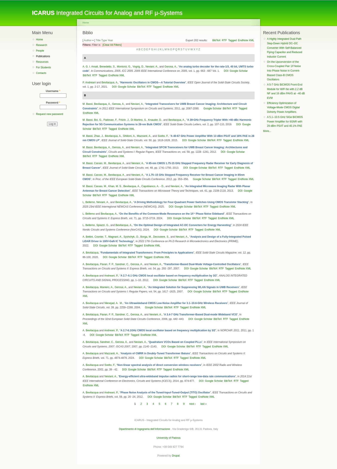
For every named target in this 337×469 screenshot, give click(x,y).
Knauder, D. (155, 119)
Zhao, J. (98, 135)
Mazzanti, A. (144, 135)
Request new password (49, 114)
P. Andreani (89, 82)
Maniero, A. (106, 287)
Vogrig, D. (138, 66)
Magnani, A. (115, 236)
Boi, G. (98, 119)
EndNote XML (246, 40)
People (40, 50)
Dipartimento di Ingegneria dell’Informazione (144, 429)
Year (110, 40)
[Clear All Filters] (112, 44)
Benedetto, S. (107, 66)
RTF (224, 40)
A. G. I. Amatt (90, 66)
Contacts (41, 73)
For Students (43, 67)
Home (39, 39)
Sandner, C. (122, 264)
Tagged (232, 40)
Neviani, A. (152, 66)
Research (41, 45)
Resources (42, 61)
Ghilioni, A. (129, 135)
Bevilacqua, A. (109, 82)
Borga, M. (146, 236)
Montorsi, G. (124, 66)
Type (104, 40)
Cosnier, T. (100, 236)
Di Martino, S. (139, 119)
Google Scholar (239, 70)
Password (53, 102)
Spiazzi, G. (102, 225)
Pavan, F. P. (107, 264)
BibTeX (216, 40)
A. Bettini (88, 236)
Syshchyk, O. (131, 236)
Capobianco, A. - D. (152, 186)
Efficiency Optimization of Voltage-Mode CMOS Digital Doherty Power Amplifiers (283, 107)
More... (267, 131)
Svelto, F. (163, 135)
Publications (43, 56)
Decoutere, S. (161, 236)
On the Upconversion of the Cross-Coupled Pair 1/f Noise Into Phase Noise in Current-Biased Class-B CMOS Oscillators (284, 70)
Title (98, 40)
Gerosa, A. (170, 66)
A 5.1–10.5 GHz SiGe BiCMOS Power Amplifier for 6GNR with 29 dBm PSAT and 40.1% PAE (285, 121)
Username (53, 91)
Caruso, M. (100, 163)
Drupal (176, 455)
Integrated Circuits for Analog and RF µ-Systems (107, 12)
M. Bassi (88, 103)
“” (152, 82)
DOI (226, 70)
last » (203, 403)
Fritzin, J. (124, 119)
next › (192, 403)
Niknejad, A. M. (113, 303)
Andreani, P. (111, 275)
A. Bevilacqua (90, 252)
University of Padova (168, 437)
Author (88, 40)
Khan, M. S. (115, 186)
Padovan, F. (110, 119)
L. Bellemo (89, 202)
